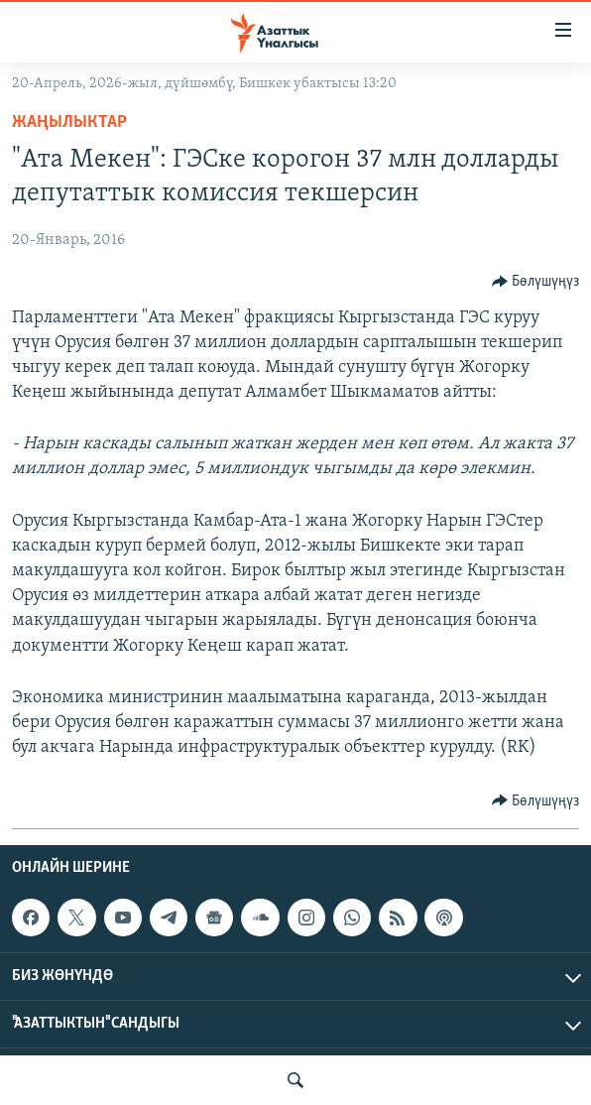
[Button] (536, 282)
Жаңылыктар (69, 122)
